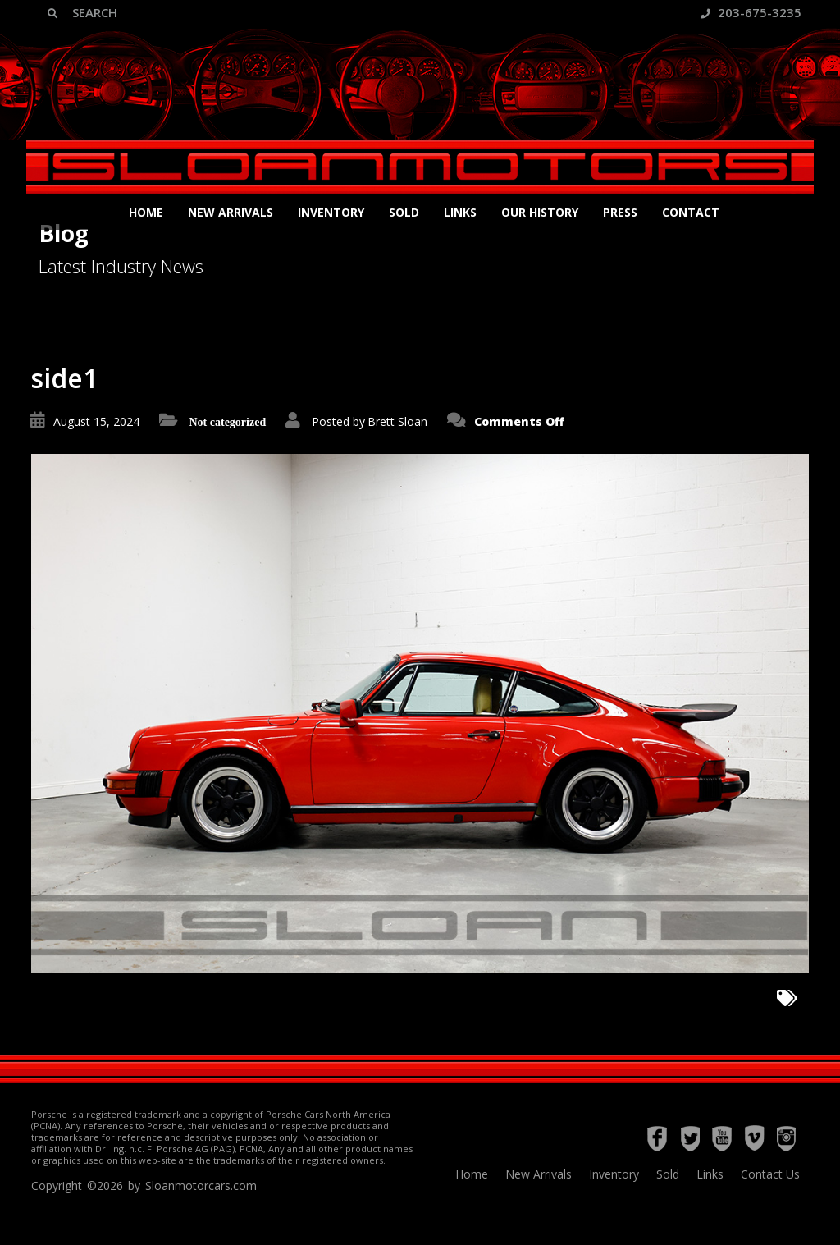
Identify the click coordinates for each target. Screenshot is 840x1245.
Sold (404, 212)
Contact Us (770, 1174)
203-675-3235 (751, 12)
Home (146, 212)
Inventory (331, 212)
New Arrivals (230, 212)
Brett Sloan (397, 421)
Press (620, 212)
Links (460, 212)
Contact (690, 212)
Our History (539, 212)
